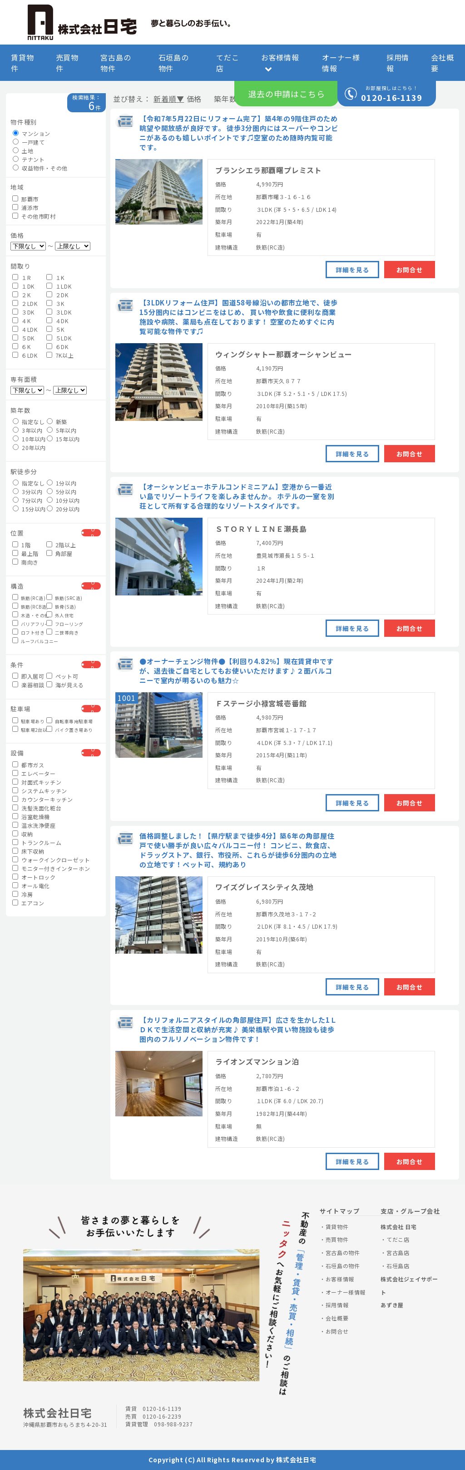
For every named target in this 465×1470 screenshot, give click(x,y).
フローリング (62, 623)
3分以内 (27, 491)
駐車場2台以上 (28, 729)
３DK (23, 312)
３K (55, 303)
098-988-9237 (173, 1424)
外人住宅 (60, 615)
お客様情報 (280, 62)
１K (55, 277)
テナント (29, 159)
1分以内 (61, 483)
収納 (22, 834)
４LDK (24, 329)
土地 (23, 151)
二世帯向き (62, 632)
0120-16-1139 (391, 97)
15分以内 (29, 509)
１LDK (58, 286)
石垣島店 (397, 1266)
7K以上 (60, 355)
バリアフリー (28, 623)
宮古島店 (397, 1252)
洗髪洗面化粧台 (36, 808)
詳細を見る (352, 269)
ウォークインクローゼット (45, 860)
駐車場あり (28, 721)
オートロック (33, 877)
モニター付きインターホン (45, 868)
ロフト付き (28, 632)
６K (21, 346)
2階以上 (61, 545)
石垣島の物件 (173, 63)
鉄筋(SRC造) (62, 597)
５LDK (58, 338)
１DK (23, 286)
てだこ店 (227, 63)
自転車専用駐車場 (62, 721)
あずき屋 (392, 1305)
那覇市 (25, 199)
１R (21, 277)
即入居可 (28, 676)
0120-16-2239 (162, 1416)
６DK (57, 346)
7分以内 (27, 500)
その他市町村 (33, 216)
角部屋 (59, 553)
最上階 (25, 553)
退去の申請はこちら (286, 94)
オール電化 (31, 886)
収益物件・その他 (40, 168)
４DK (57, 321)
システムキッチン (39, 791)
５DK (23, 338)
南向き (25, 562)
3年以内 (27, 430)
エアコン (28, 903)
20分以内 (63, 509)
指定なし (29, 421)
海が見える (62, 685)
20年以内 (29, 447)
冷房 (22, 894)
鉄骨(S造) (61, 606)
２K (21, 295)
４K (21, 321)
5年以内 (61, 430)
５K (55, 329)
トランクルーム (36, 842)
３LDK (58, 312)
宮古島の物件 (115, 63)
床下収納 (28, 851)
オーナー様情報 (341, 63)
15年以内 (63, 439)
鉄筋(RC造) (28, 597)
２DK (57, 295)
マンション (31, 133)
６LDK (24, 355)
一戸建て (29, 142)
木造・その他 (28, 615)
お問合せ (409, 269)
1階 (21, 545)
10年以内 (29, 439)
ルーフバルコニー (28, 641)
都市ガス (28, 765)
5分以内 (61, 491)
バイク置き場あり (62, 729)
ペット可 (62, 676)
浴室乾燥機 (31, 816)
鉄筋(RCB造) (28, 606)
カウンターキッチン (42, 799)
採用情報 (397, 63)
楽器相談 (28, 685)
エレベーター (33, 773)
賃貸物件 (22, 63)
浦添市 (25, 207)
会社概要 (442, 63)
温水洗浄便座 (33, 825)
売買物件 (67, 63)
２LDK (24, 303)
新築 (57, 421)
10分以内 (63, 500)
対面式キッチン (36, 782)
